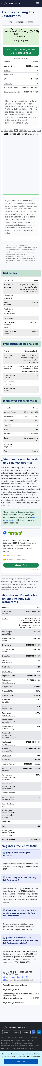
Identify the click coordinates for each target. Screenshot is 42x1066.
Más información (33, 1056)
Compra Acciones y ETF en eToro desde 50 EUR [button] (21, 51)
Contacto (26, 1032)
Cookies (16, 1032)
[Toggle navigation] (38, 3)
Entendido (21, 1062)
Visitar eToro (21, 565)
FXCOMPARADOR (10, 3)
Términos (6, 1032)
